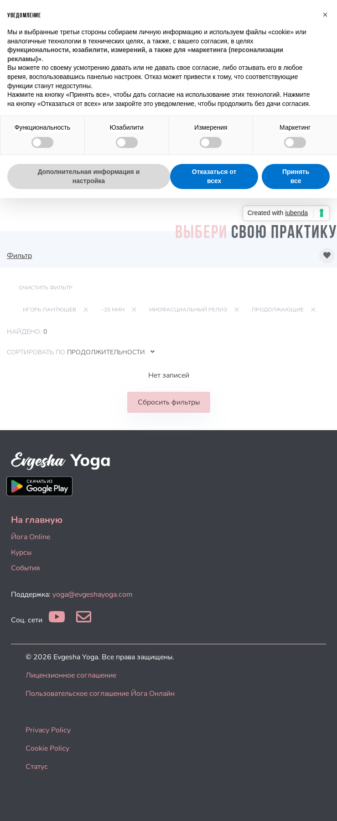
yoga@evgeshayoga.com (92, 594)
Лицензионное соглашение (71, 675)
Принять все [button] (295, 176)
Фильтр (19, 256)
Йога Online (30, 537)
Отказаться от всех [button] (214, 176)
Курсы (21, 552)
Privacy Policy (48, 730)
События (25, 568)
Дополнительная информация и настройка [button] (89, 176)
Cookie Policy (47, 748)
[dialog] (320, 802)
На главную (36, 520)
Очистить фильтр (46, 287)
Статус (37, 767)
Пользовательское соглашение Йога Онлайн (100, 694)
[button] (325, 14)
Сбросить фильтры (169, 402)
